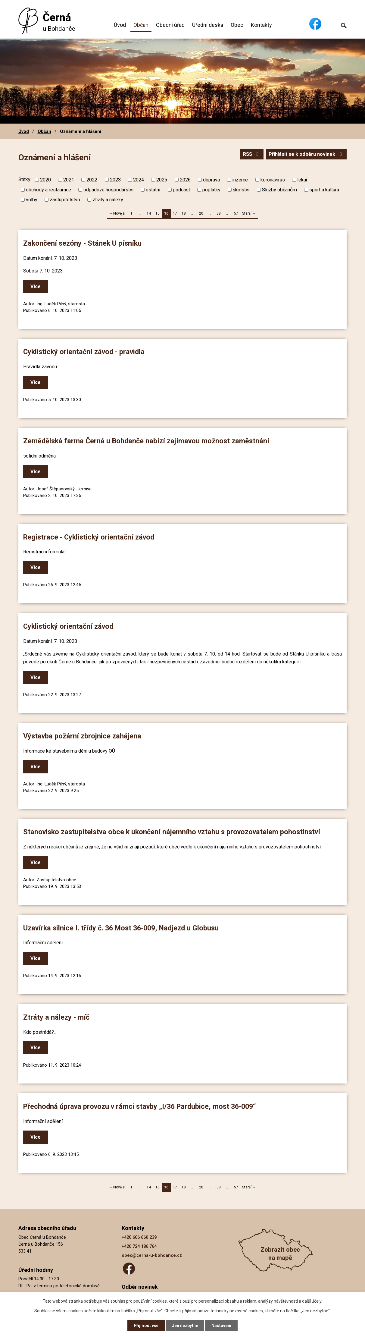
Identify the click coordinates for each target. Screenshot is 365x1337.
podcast (181, 190)
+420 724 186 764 (139, 1246)
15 (157, 213)
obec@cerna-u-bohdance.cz (152, 1255)
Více (35, 286)
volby (31, 200)
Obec (237, 25)
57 (236, 213)
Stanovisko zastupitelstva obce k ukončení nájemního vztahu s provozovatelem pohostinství (171, 832)
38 (219, 213)
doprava (211, 180)
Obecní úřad (170, 25)
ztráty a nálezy (107, 200)
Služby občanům (279, 190)
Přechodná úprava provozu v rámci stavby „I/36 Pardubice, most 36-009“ (139, 1106)
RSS (251, 154)
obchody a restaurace (48, 190)
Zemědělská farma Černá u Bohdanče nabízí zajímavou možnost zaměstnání (146, 441)
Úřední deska (207, 25)
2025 (161, 180)
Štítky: (24, 179)
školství (241, 190)
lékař (302, 180)
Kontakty (261, 25)
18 (184, 213)
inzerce (240, 180)
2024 (138, 180)
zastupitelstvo (65, 200)
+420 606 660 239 (139, 1237)
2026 (185, 180)
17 (175, 213)
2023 (115, 180)
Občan (140, 25)
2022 (91, 180)
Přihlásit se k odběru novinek (306, 154)
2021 (68, 180)
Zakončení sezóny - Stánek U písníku (82, 243)
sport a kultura (324, 190)
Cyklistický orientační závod (68, 626)
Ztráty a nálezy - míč (56, 1017)
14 (149, 213)
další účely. (312, 1300)
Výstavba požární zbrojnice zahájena (82, 736)
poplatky (211, 190)
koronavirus (272, 180)
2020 (45, 180)
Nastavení (222, 1325)
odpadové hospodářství (108, 190)
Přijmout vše (145, 1325)
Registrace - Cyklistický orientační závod (88, 537)
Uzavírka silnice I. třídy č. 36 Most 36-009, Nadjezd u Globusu (121, 928)
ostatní (153, 190)
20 (201, 213)
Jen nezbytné (185, 1325)
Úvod (120, 25)
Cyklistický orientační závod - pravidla (84, 352)
